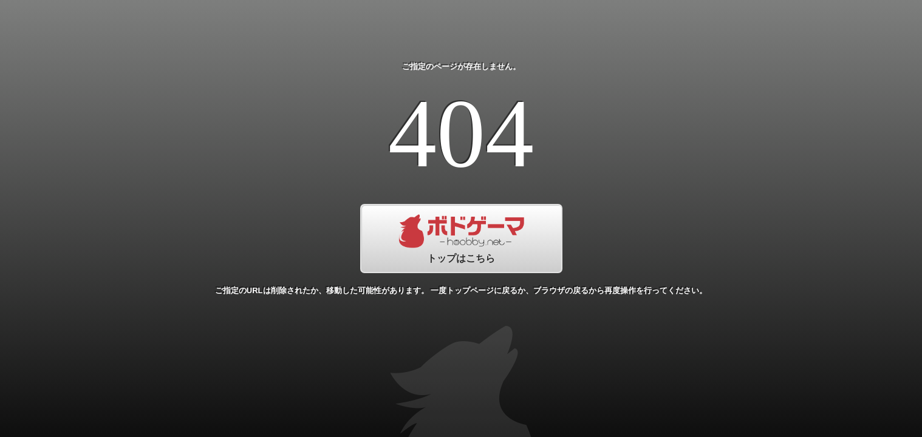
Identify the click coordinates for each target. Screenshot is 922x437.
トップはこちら (461, 238)
